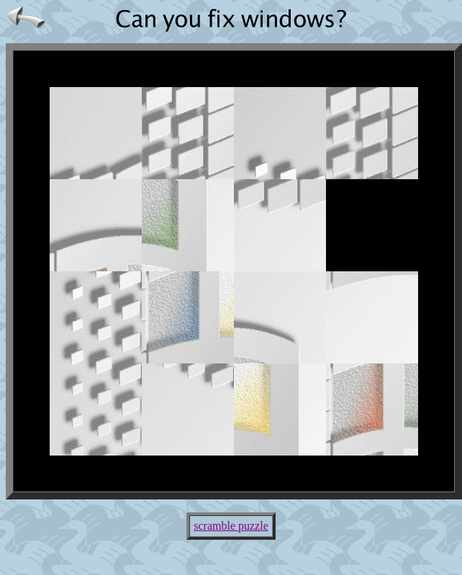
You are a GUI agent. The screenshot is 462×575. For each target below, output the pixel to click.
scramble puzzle (231, 526)
